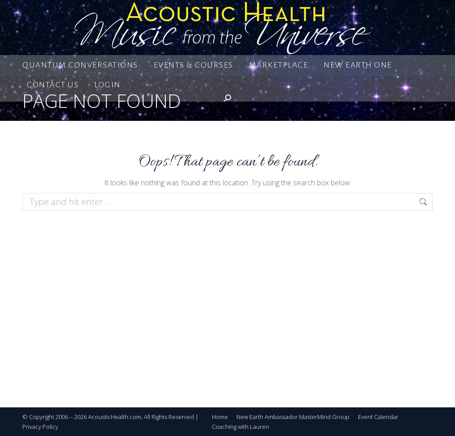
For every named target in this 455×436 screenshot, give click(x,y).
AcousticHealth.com (114, 417)
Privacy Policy (40, 427)
